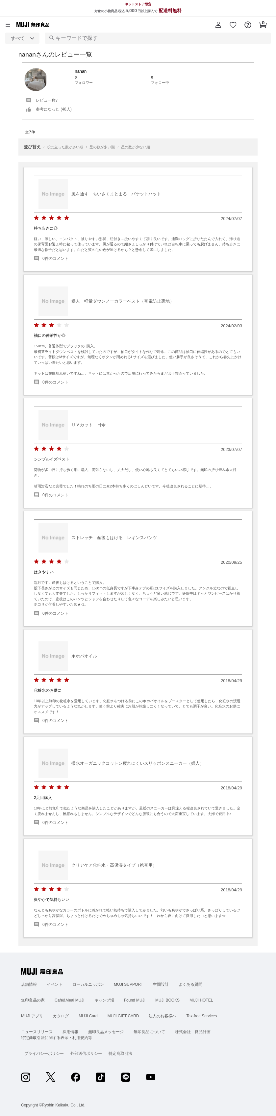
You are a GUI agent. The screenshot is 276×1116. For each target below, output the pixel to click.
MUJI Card (88, 1016)
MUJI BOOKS (167, 1000)
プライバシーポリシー (44, 1053)
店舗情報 (29, 984)
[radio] (36, 217)
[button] (218, 25)
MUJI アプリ (32, 1016)
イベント (55, 984)
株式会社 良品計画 (193, 1031)
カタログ (61, 1016)
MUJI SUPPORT (128, 984)
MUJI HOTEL (201, 1000)
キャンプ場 (104, 1000)
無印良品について (149, 1031)
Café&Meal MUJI (70, 1000)
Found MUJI (134, 1000)
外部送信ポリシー (86, 1053)
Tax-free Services (201, 1016)
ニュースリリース (37, 1031)
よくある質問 (190, 984)
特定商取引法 (120, 1053)
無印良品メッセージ (106, 1031)
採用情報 (70, 1031)
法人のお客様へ (162, 1016)
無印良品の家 (33, 1000)
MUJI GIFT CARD (123, 1016)
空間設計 (161, 984)
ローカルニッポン (88, 984)
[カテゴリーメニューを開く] (8, 25)
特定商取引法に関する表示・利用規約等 (56, 1037)
